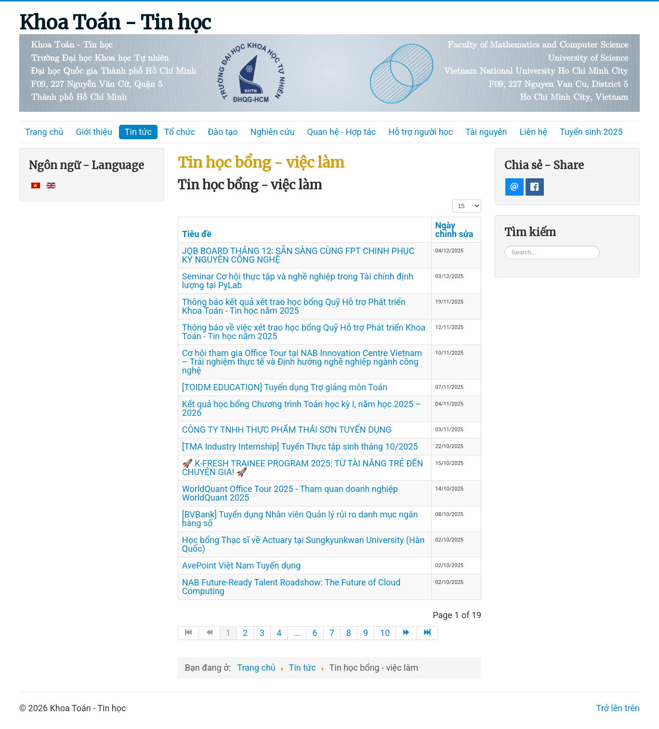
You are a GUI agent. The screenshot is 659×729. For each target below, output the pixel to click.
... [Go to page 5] (296, 633)
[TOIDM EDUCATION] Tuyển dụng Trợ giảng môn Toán (284, 387)
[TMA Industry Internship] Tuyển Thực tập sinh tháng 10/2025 (300, 446)
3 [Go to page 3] (262, 633)
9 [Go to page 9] (365, 633)
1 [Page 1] (228, 633)
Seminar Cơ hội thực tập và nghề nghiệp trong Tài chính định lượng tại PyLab (297, 280)
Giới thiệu (94, 132)
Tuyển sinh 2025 (591, 132)
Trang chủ (44, 132)
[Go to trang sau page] (406, 633)
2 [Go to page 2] (245, 633)
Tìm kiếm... (504, 245)
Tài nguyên (486, 132)
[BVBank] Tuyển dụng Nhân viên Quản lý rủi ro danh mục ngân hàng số (300, 518)
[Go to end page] (427, 633)
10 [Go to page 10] (385, 633)
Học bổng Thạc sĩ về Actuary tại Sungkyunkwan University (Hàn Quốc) (303, 544)
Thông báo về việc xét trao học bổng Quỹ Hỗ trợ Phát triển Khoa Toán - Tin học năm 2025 (303, 331)
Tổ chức (180, 132)
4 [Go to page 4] (279, 633)
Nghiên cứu (272, 132)
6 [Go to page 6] (315, 633)
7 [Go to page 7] (332, 633)
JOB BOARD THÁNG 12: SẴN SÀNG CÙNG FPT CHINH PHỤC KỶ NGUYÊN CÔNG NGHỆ (298, 255)
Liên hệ (533, 132)
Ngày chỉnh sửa (454, 229)
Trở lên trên (618, 708)
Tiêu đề (196, 234)
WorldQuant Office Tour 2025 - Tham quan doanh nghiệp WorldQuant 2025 (290, 493)
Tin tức (138, 132)
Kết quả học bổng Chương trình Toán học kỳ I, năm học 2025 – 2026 (302, 408)
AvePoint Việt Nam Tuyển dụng (241, 565)
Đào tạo (223, 132)
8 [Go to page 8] (348, 633)
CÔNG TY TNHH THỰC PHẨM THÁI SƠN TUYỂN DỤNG (287, 429)
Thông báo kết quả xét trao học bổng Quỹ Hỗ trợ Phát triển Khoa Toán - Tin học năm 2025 (294, 306)
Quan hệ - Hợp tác (341, 132)
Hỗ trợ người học (420, 132)
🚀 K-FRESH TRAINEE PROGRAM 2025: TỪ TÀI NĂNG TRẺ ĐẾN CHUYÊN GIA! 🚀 (302, 467)
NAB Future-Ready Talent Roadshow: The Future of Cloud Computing (291, 586)
